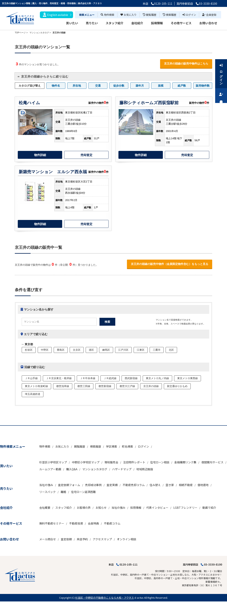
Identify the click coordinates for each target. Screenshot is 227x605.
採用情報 (157, 23)
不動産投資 (76, 523)
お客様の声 (84, 508)
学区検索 (111, 446)
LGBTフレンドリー (185, 508)
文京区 (77, 349)
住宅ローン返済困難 (83, 492)
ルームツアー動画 (50, 469)
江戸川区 (123, 349)
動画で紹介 (209, 508)
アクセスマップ (102, 539)
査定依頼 (66, 539)
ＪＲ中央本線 (87, 378)
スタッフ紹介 (114, 23)
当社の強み (46, 485)
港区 (91, 349)
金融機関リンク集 (185, 462)
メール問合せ (47, 539)
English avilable (55, 15)
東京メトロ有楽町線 (36, 386)
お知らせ (101, 508)
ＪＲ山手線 (31, 378)
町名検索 (127, 446)
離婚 (63, 492)
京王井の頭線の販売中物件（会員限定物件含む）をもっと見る (169, 264)
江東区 (140, 349)
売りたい (92, 23)
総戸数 (182, 85)
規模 (160, 85)
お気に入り (128, 15)
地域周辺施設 (144, 469)
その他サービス (181, 23)
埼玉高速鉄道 (32, 394)
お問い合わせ (208, 23)
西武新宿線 (131, 378)
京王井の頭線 (151, 386)
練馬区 (106, 349)
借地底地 (203, 485)
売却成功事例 (93, 485)
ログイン (189, 15)
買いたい (72, 23)
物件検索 (107, 15)
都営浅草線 (62, 386)
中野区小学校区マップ (85, 462)
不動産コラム (112, 523)
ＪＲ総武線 (110, 378)
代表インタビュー (157, 508)
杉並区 (29, 349)
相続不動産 (186, 485)
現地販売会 (111, 462)
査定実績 (112, 485)
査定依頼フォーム (69, 485)
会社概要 (44, 508)
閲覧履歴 (149, 15)
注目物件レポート (134, 462)
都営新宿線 (104, 386)
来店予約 (82, 539)
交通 (98, 85)
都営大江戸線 (127, 386)
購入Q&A (71, 469)
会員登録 (209, 15)
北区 (171, 349)
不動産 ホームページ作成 (13, 603)
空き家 (170, 485)
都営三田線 (83, 386)
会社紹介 (137, 23)
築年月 (140, 85)
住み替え (155, 485)
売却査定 (86, 155)
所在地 (77, 85)
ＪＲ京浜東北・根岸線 (59, 378)
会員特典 (93, 523)
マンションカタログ (94, 469)
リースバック (47, 492)
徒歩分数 (118, 85)
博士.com (32, 603)
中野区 (45, 349)
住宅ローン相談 (159, 462)
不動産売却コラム (134, 485)
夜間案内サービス (212, 462)
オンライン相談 (126, 539)
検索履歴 (169, 15)
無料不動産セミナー (51, 523)
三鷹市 (156, 349)
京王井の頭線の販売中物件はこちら (186, 63)
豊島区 (61, 349)
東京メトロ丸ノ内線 (157, 378)
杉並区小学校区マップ (53, 462)
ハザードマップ (121, 469)
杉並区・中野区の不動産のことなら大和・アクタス (104, 597)
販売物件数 (203, 85)
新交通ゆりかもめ (177, 386)
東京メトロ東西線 (187, 378)
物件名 (56, 85)
